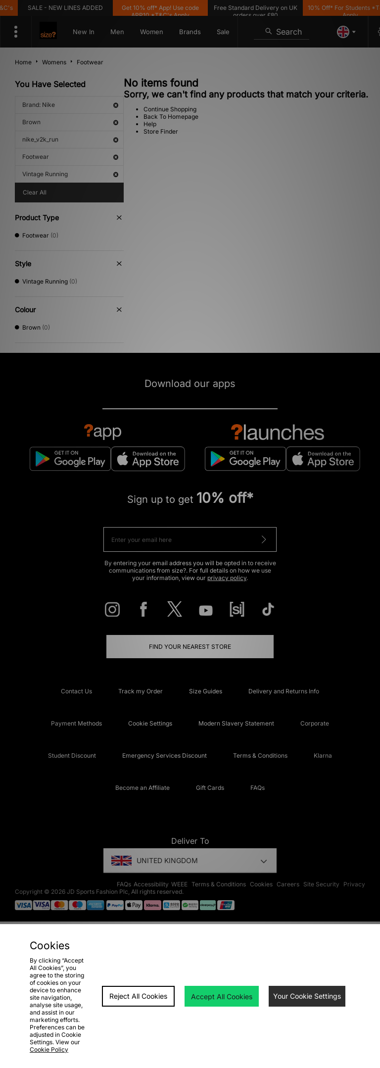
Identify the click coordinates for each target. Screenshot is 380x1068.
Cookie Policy (49, 1049)
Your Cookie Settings (307, 996)
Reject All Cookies (138, 996)
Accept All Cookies (221, 996)
